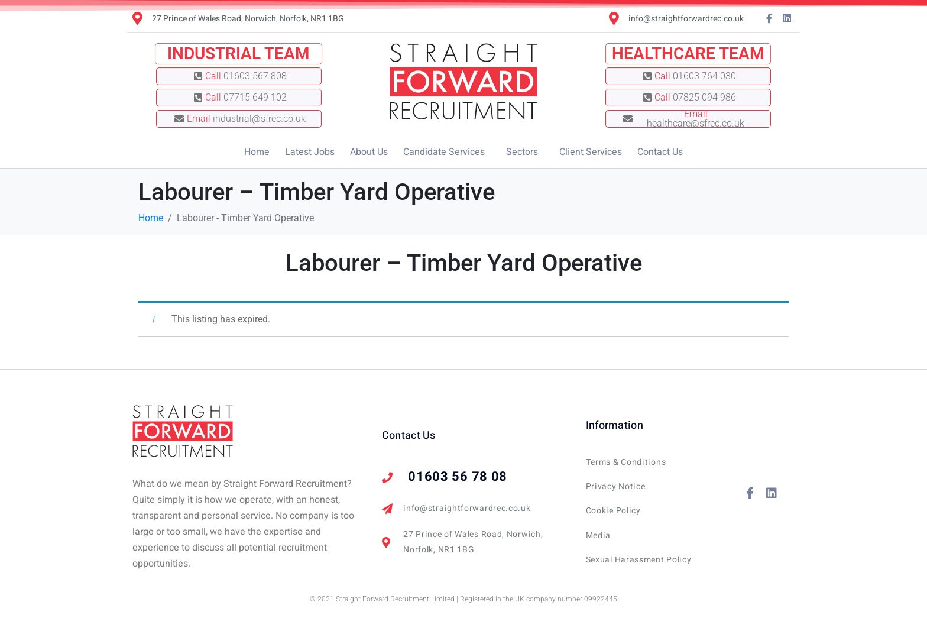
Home (257, 152)
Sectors (522, 152)
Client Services (590, 152)
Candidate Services (444, 152)
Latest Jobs (310, 152)
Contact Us (660, 152)
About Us (369, 152)
